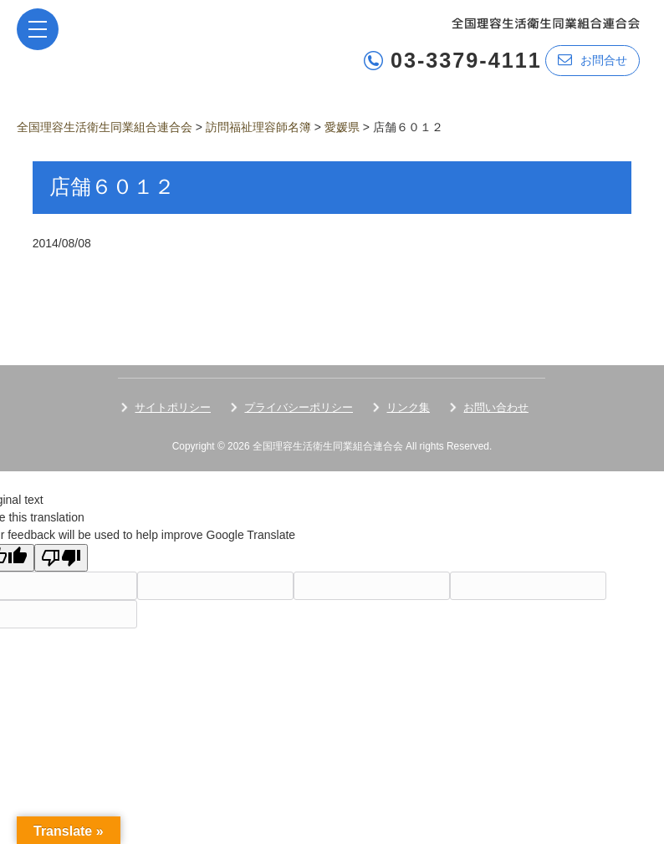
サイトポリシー (173, 407)
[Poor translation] (61, 558)
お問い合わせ (496, 407)
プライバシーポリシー (298, 407)
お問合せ (592, 60)
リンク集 (408, 407)
